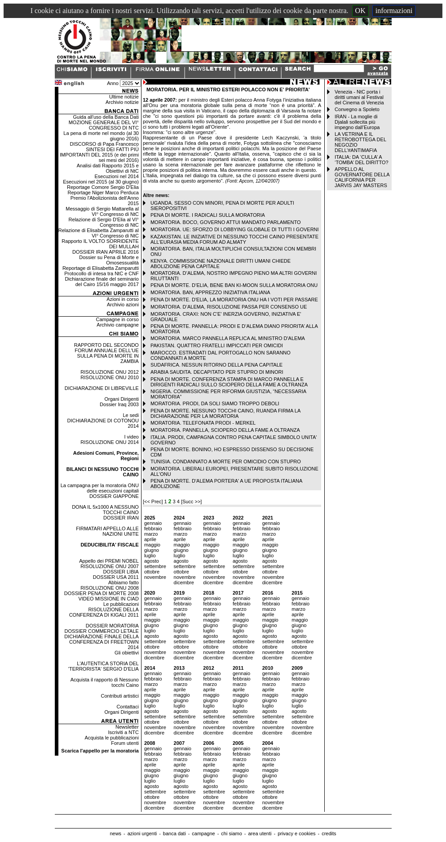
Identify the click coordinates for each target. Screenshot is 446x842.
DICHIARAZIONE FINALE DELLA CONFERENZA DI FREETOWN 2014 (101, 642)
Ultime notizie (124, 96)
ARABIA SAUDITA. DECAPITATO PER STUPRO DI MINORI (216, 372)
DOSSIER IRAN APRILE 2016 (105, 252)
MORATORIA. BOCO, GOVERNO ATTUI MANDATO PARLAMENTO (225, 222)
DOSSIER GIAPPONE (114, 496)
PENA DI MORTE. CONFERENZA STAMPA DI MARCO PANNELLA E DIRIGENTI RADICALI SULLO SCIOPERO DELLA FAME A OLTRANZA (229, 381)
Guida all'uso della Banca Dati (105, 117)
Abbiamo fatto (123, 582)
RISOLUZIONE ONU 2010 (109, 377)
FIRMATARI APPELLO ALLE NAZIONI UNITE (107, 531)
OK (360, 10)
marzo (151, 534)
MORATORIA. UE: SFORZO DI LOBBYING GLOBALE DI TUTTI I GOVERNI (234, 229)
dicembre (184, 582)
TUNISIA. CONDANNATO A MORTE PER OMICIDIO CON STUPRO (225, 461)
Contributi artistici (120, 696)
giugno (151, 550)
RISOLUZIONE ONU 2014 (109, 442)
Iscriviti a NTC (123, 732)
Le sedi (130, 415)
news (115, 833)
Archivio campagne (118, 324)
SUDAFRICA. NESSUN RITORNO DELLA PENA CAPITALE (216, 364)
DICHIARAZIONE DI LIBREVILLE (102, 388)
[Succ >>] (191, 501)
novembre (155, 577)
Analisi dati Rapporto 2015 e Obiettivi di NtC (108, 168)
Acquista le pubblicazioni (111, 737)
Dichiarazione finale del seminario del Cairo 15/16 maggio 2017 (101, 281)
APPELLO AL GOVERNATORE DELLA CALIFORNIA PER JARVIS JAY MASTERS (362, 177)
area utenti (259, 833)
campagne (203, 833)
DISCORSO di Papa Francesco (104, 144)
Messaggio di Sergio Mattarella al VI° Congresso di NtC (102, 211)
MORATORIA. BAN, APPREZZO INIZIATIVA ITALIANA (210, 292)
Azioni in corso (122, 299)
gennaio (153, 523)
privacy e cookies (296, 833)
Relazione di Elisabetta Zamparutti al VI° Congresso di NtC (98, 233)
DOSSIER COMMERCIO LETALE (101, 631)
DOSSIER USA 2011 (116, 577)
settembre (155, 566)
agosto (151, 561)
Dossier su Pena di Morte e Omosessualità (109, 260)
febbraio (153, 528)
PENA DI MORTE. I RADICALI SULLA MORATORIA (207, 215)
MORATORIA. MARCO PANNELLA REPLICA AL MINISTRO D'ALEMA (227, 338)
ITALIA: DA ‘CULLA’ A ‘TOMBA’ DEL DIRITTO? (362, 159)
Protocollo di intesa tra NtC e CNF (101, 273)
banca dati (174, 833)
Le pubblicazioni (121, 604)
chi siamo (231, 833)
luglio (150, 555)
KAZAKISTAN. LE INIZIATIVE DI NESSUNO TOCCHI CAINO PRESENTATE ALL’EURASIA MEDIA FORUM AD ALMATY (234, 239)
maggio (152, 544)
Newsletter (127, 727)
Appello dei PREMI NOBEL (109, 561)
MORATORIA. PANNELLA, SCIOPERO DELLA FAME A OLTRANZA (225, 430)
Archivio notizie (122, 102)
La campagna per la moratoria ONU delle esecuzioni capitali (100, 488)
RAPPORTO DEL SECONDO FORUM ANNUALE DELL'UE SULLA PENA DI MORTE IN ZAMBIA (106, 353)
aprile (150, 539)
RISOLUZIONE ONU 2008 (109, 588)
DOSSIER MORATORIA (112, 625)
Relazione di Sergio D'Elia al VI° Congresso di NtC (104, 222)
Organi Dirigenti (121, 399)
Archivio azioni (123, 304)
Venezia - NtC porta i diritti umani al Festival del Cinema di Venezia (359, 97)
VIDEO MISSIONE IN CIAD (108, 598)
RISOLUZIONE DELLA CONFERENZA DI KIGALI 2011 (104, 612)
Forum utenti (125, 743)
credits (329, 833)
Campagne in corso (117, 319)
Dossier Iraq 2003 (119, 404)
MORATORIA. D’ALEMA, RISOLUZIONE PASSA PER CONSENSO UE (228, 306)
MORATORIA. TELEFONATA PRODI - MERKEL (203, 422)
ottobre (151, 571)
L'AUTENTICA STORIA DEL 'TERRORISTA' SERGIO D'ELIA (103, 666)
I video (131, 436)
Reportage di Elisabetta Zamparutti (100, 268)
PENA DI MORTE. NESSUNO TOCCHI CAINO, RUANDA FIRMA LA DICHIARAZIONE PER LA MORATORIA (225, 413)
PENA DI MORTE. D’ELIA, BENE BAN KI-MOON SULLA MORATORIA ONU (234, 285)
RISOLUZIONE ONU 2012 (109, 372)
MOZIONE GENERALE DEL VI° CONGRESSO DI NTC (104, 125)
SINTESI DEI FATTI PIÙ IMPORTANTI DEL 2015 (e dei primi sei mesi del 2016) (99, 155)
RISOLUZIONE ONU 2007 (109, 566)
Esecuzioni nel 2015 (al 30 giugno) (101, 181)
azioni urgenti (142, 833)
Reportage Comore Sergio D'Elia (103, 187)
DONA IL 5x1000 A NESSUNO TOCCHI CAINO (105, 509)
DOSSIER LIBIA (120, 571)
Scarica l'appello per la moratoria (100, 750)
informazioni (394, 10)
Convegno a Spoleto (357, 109)
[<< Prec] (153, 501)
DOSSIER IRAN (121, 517)
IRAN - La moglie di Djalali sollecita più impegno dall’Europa (357, 122)
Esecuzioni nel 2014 (116, 176)
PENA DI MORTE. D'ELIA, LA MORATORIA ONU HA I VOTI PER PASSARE (234, 299)
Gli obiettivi (127, 652)
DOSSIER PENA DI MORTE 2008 (101, 593)
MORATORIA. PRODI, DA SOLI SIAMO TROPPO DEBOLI (214, 403)
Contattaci (127, 706)
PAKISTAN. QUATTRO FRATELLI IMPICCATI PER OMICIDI (216, 345)
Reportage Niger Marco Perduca (103, 192)
